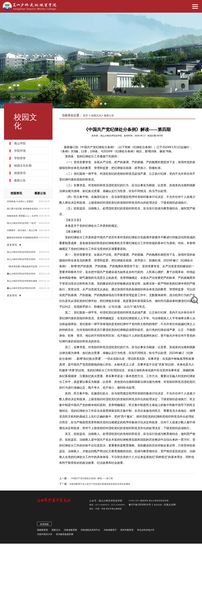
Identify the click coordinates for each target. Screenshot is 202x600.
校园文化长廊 (23, 165)
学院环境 (20, 150)
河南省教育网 (70, 532)
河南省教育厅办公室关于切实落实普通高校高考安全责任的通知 (100, 484)
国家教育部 (42, 532)
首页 (85, 115)
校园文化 (97, 115)
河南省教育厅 (110, 532)
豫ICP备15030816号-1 (141, 507)
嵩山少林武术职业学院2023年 (21, 288)
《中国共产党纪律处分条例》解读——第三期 (91, 478)
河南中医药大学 (44, 537)
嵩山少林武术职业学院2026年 (21, 252)
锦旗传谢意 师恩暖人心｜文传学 (22, 216)
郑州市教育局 (126, 532)
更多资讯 (12, 244)
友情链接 (44, 526)
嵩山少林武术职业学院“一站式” (22, 223)
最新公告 (20, 180)
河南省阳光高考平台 (90, 532)
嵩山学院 (20, 143)
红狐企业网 (170, 507)
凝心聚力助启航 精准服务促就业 (22, 208)
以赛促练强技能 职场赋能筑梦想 (22, 237)
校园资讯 (20, 173)
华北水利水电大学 (145, 532)
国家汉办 (56, 532)
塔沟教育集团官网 (64, 537)
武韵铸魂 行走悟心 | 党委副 (20, 201)
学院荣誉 (20, 158)
